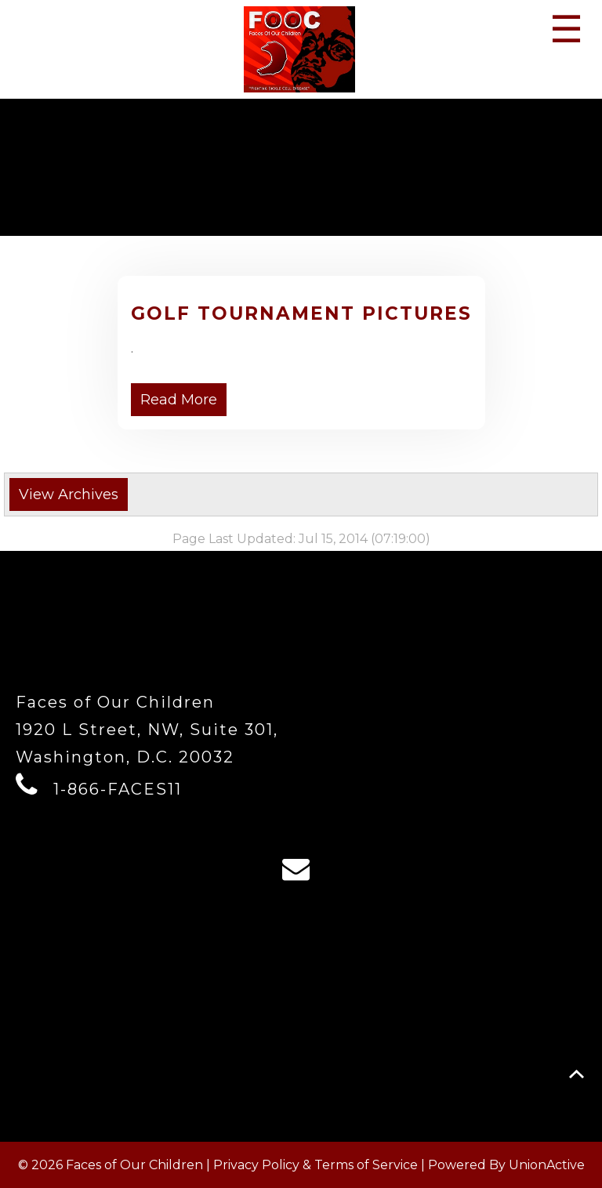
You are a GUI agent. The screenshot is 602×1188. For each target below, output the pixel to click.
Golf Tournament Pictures (301, 313)
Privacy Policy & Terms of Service (315, 1164)
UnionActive (547, 1164)
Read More (178, 399)
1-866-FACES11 (117, 789)
